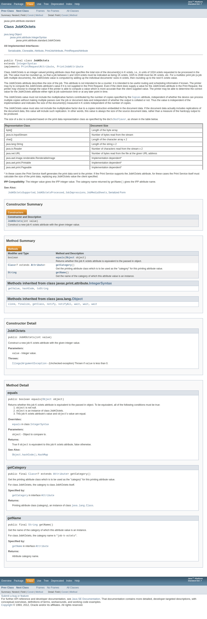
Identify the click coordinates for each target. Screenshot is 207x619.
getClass (38, 309)
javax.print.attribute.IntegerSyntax (28, 37)
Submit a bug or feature (15, 605)
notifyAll (64, 309)
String (12, 276)
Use (39, 4)
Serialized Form (117, 195)
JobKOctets (15, 224)
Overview (6, 4)
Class (11, 268)
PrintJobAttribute (54, 50)
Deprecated (57, 4)
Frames (40, 11)
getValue (14, 293)
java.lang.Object (13, 34)
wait (77, 309)
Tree (46, 4)
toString (42, 293)
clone (11, 309)
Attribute (38, 50)
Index (69, 4)
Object (70, 261)
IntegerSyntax (27, 64)
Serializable (14, 50)
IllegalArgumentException (29, 369)
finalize (24, 309)
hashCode (28, 293)
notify (51, 309)
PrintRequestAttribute (76, 50)
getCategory (64, 268)
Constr (30, 15)
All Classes (73, 11)
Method (39, 15)
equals (60, 261)
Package (18, 4)
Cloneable (27, 50)
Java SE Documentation (86, 608)
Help (77, 4)
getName (61, 276)
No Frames (53, 11)
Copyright (7, 615)
